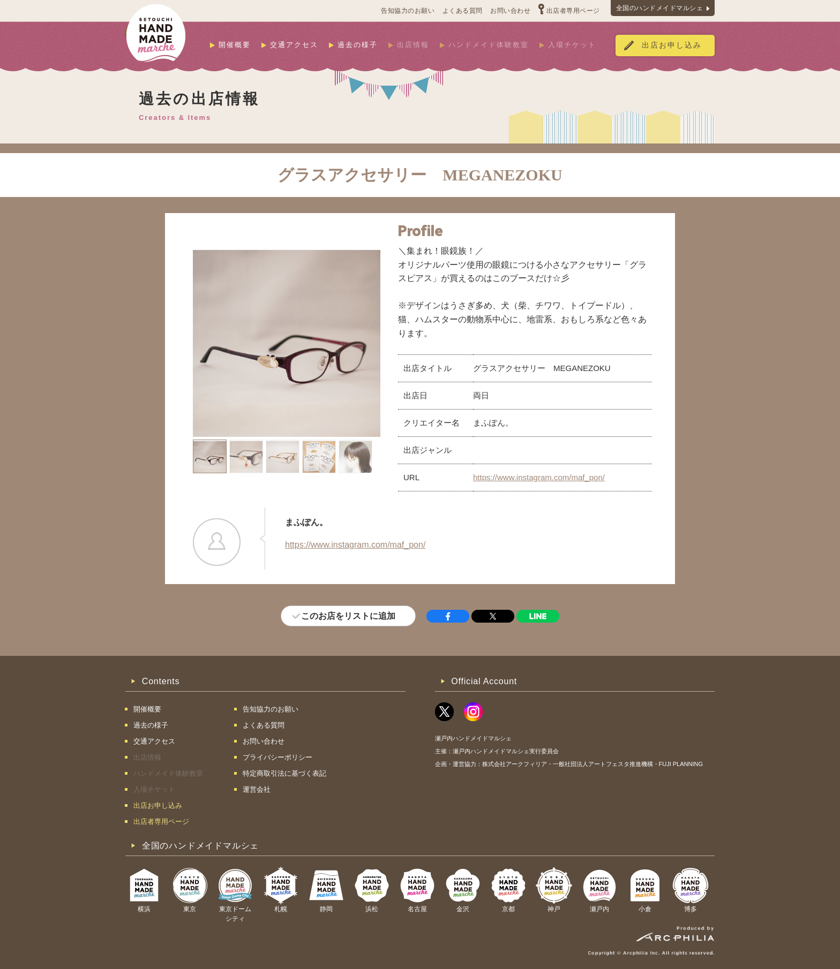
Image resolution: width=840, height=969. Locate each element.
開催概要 (235, 45)
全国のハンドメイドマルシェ (659, 8)
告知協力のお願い (407, 10)
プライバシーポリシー (277, 757)
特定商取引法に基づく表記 (284, 773)
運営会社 (257, 789)
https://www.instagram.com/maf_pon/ (539, 477)
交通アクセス (294, 45)
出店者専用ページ (573, 10)
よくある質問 (462, 10)
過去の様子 (358, 45)
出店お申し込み (672, 45)
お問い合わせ (510, 10)
